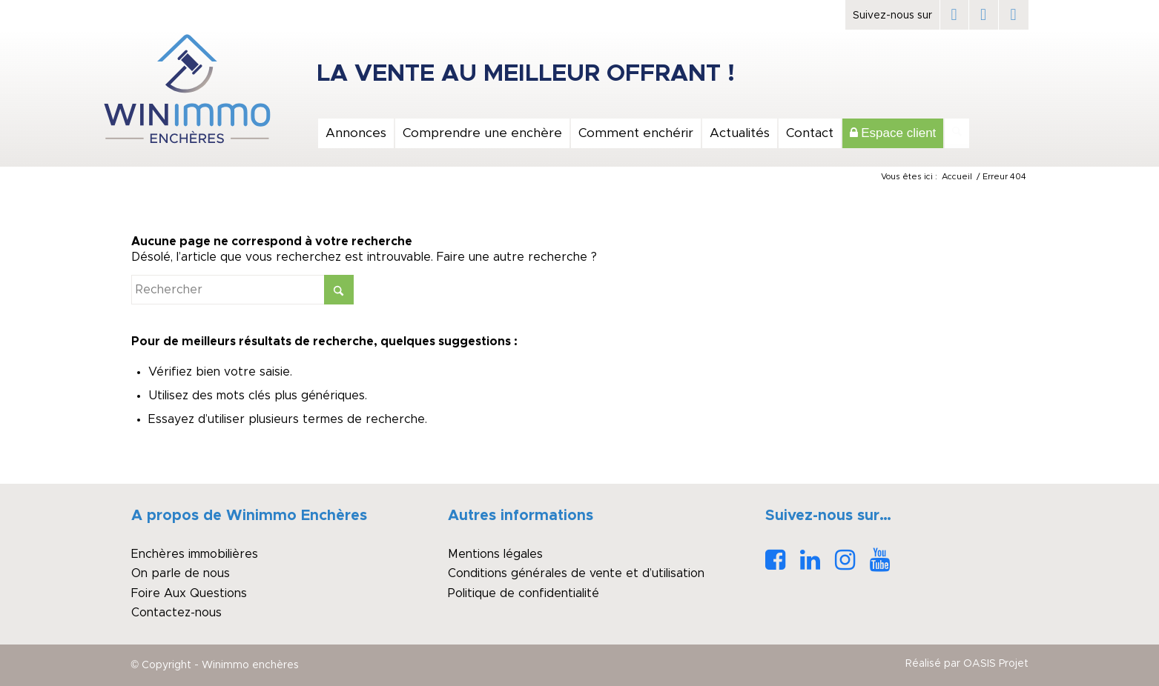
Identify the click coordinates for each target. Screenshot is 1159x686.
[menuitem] (355, 133)
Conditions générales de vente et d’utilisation (576, 573)
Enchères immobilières (194, 554)
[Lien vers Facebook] (954, 15)
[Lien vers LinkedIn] (983, 15)
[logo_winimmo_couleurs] (187, 89)
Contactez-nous (176, 613)
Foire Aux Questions (189, 593)
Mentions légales (495, 554)
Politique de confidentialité (523, 593)
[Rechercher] (957, 133)
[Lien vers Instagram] (1013, 15)
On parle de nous (180, 573)
